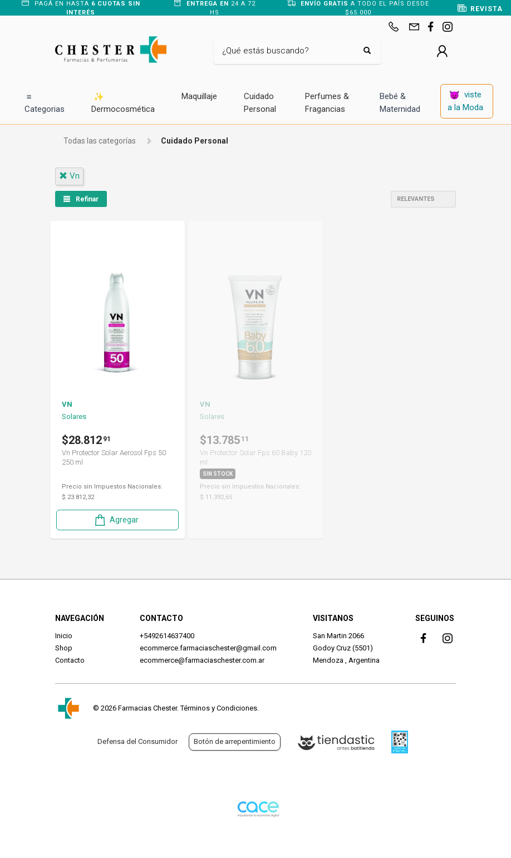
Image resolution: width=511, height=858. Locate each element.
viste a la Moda (465, 101)
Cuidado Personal (260, 102)
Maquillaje (199, 96)
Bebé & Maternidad (400, 102)
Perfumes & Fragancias (327, 102)
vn (69, 176)
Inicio (63, 636)
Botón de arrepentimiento (235, 741)
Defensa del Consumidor (137, 741)
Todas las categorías (99, 140)
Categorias (44, 103)
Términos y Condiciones (218, 708)
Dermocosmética (123, 103)
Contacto (70, 660)
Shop (63, 648)
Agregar (116, 520)
